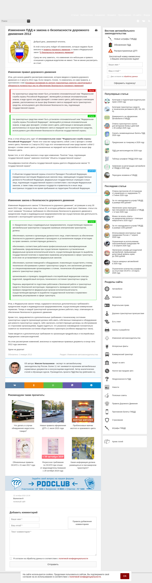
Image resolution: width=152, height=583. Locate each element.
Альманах (100, 15)
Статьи (75, 15)
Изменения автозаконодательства (82, 354)
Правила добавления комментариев (82, 522)
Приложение (124, 15)
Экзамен (111, 15)
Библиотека (87, 15)
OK (124, 576)
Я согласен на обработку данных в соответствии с (50, 558)
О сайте (137, 15)
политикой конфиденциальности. (85, 577)
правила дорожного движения (56, 49)
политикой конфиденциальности (73, 558)
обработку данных (131, 76)
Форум (146, 15)
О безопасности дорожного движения (56, 52)
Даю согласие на (124, 76)
